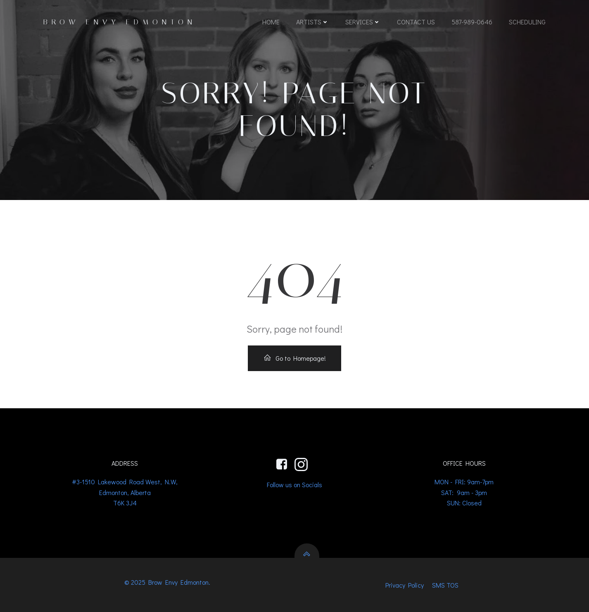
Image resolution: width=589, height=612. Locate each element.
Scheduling (527, 21)
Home (271, 21)
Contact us (416, 21)
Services (362, 21)
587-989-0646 (471, 21)
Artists (312, 21)
